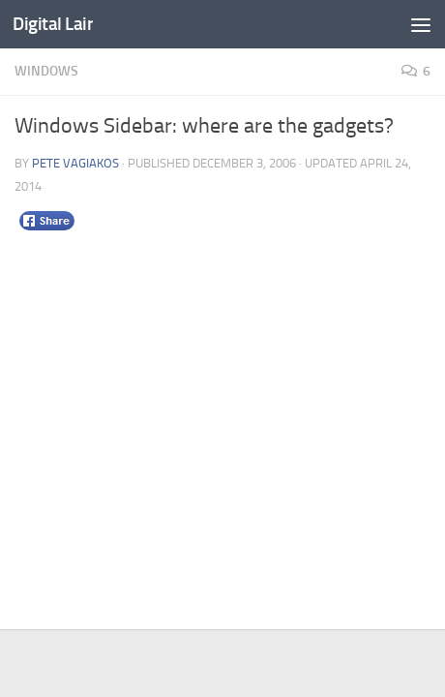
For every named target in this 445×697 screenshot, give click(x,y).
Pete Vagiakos (75, 163)
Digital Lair (53, 24)
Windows (46, 71)
